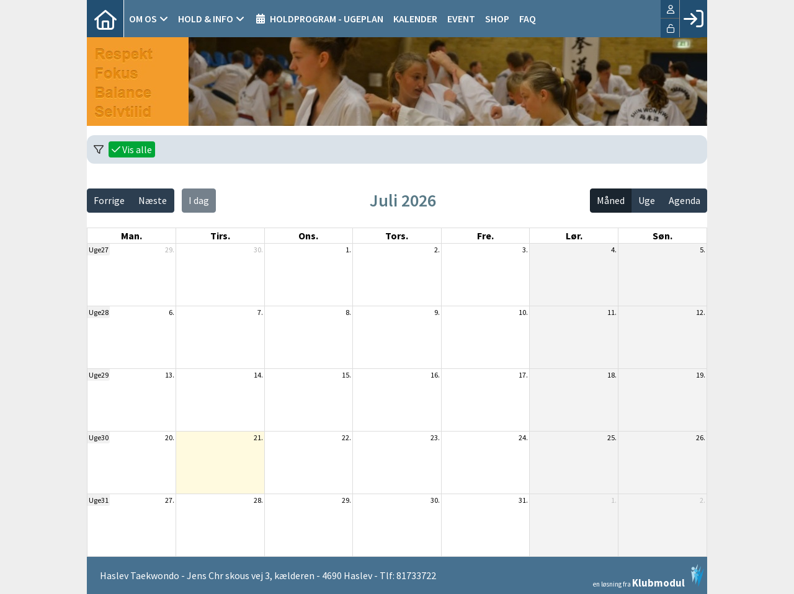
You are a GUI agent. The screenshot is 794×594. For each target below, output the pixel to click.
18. (612, 374)
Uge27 (99, 249)
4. (614, 249)
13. (169, 374)
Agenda (684, 200)
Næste (152, 200)
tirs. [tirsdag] (220, 235)
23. (435, 437)
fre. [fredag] (485, 235)
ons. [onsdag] (308, 235)
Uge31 (99, 500)
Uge (646, 200)
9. (437, 312)
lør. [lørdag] (574, 235)
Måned (611, 200)
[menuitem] (105, 18)
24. (523, 437)
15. (346, 374)
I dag (199, 200)
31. (523, 500)
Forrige (109, 200)
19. (700, 374)
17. (523, 374)
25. (612, 437)
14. (258, 374)
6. (171, 312)
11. (612, 312)
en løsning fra (648, 576)
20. (169, 437)
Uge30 (99, 437)
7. (260, 312)
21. (258, 437)
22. (346, 437)
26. (700, 437)
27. (169, 500)
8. (348, 312)
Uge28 (99, 312)
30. (258, 249)
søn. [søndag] (662, 235)
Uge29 (99, 374)
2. (437, 249)
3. (525, 249)
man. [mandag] (131, 235)
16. (435, 374)
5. (702, 249)
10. (523, 312)
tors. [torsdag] (396, 235)
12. (700, 312)
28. (258, 500)
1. (348, 249)
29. (169, 249)
